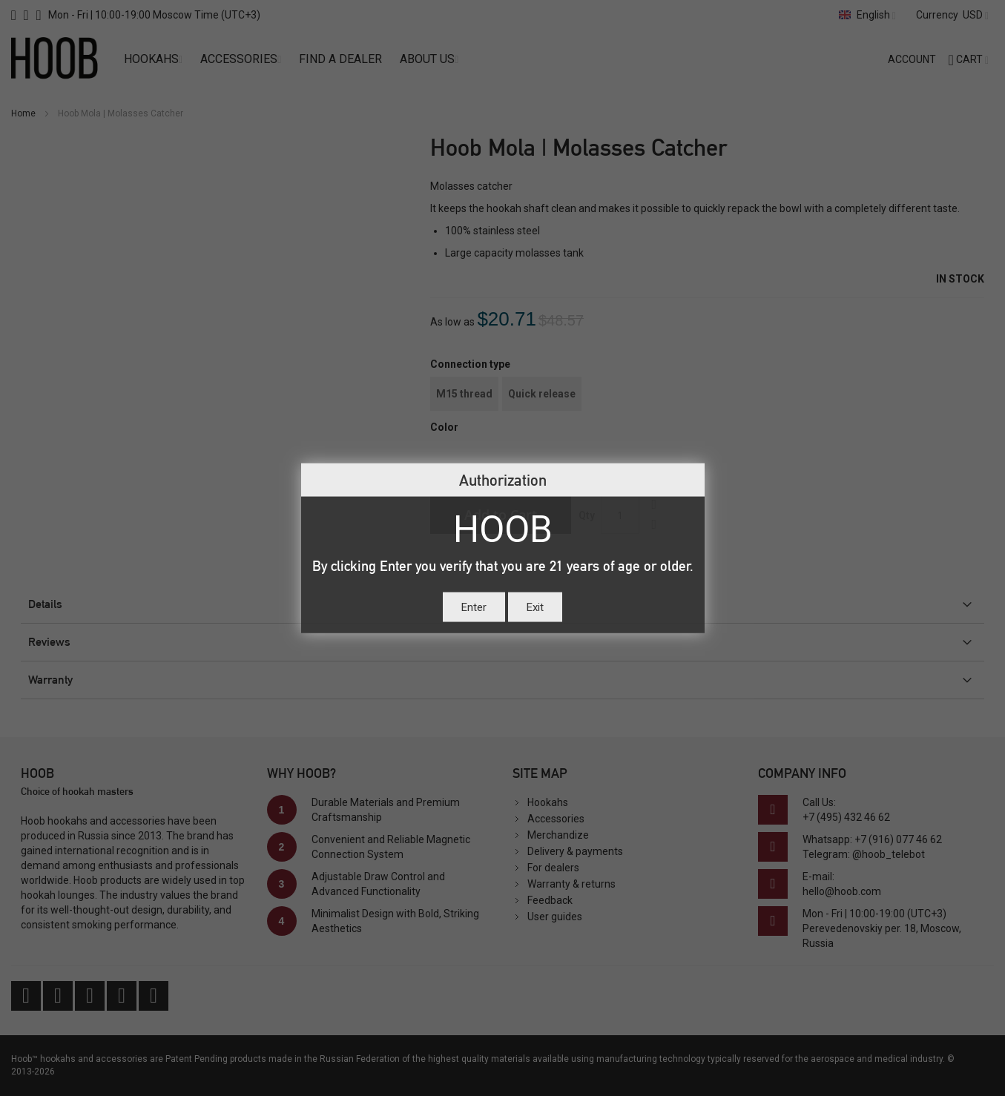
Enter (474, 606)
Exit (535, 606)
